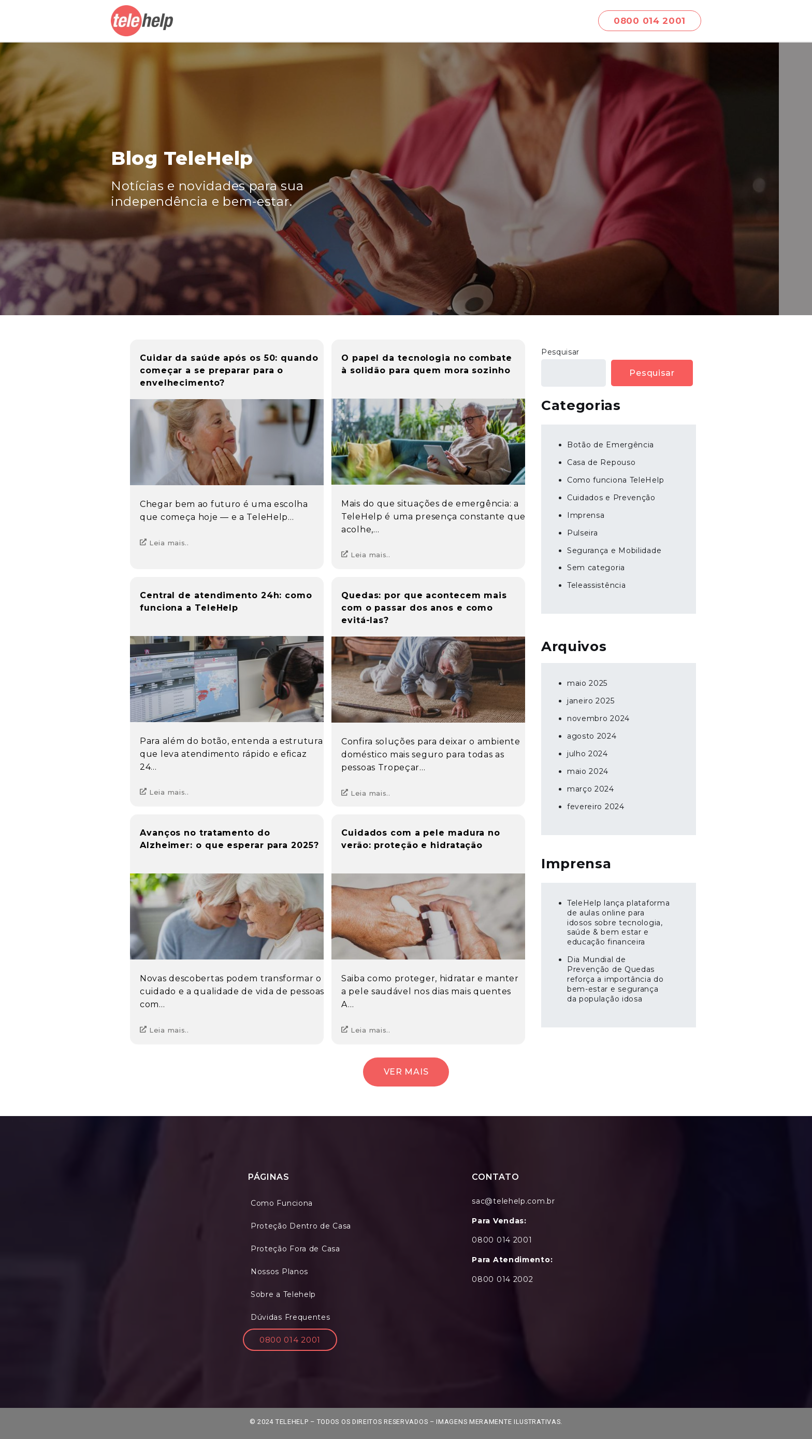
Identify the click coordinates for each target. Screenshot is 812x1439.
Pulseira (582, 533)
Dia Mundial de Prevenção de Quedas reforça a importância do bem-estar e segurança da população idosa (615, 979)
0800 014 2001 (290, 1340)
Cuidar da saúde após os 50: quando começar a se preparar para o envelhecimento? (229, 370)
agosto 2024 (592, 736)
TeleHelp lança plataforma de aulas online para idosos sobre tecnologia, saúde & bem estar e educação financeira (618, 922)
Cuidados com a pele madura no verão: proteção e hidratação (420, 839)
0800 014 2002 (502, 1279)
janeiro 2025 (590, 701)
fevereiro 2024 (596, 806)
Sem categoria (596, 567)
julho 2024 (587, 753)
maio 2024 (587, 771)
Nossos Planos (279, 1271)
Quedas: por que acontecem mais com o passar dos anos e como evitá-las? (424, 607)
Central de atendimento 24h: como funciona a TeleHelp (226, 601)
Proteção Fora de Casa (295, 1248)
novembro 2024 (598, 718)
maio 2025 (587, 683)
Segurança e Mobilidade (614, 550)
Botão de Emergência (610, 444)
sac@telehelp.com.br (513, 1201)
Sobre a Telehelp (283, 1294)
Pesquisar (560, 352)
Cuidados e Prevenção (611, 497)
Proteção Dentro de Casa (301, 1226)
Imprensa (586, 515)
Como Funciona (282, 1203)
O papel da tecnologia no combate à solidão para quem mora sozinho (426, 364)
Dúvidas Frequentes (290, 1317)
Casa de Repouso (601, 462)
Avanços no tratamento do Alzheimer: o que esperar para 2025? (229, 839)
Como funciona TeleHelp (615, 480)
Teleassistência (596, 585)
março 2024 (590, 789)
